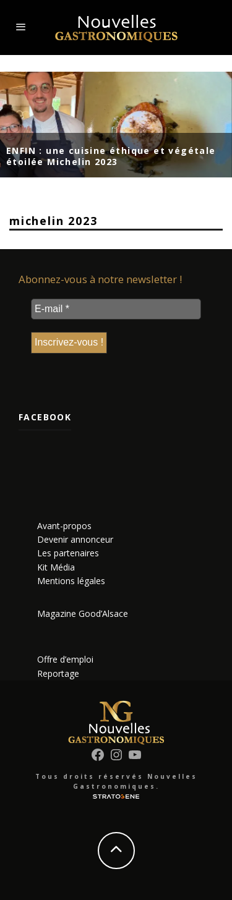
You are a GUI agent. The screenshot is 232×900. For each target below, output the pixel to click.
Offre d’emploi (65, 659)
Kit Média (56, 567)
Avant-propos (64, 526)
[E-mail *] (116, 309)
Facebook (45, 417)
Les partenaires (68, 553)
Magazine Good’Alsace (82, 613)
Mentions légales (71, 581)
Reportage (58, 673)
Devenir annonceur (75, 539)
